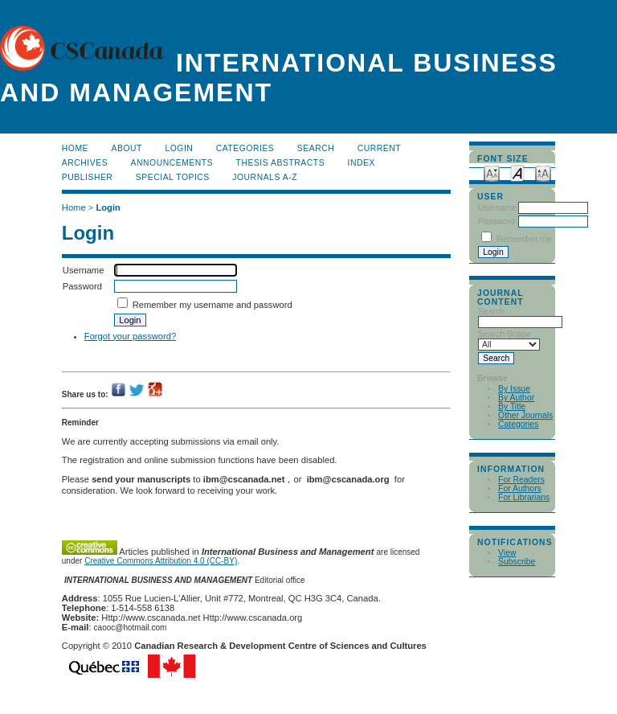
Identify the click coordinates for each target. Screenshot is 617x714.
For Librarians (524, 497)
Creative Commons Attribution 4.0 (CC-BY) (160, 560)
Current (379, 148)
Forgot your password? (130, 336)
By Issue (514, 388)
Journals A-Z (264, 177)
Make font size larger (543, 172)
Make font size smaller (492, 172)
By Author (516, 397)
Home (75, 148)
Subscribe (516, 561)
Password (496, 221)
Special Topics (173, 177)
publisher (87, 177)
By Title (511, 406)
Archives (85, 162)
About (127, 148)
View (507, 552)
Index (361, 162)
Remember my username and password (212, 305)
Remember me (524, 239)
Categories (518, 424)
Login (179, 148)
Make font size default (517, 172)
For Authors (519, 488)
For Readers (521, 479)
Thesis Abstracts (280, 162)
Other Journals (525, 415)
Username (497, 207)
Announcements (172, 162)
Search (315, 148)
